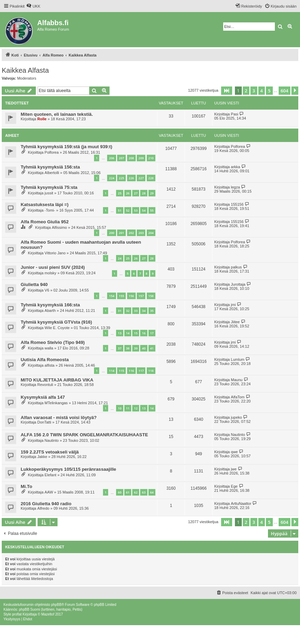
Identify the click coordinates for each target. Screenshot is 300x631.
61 (128, 492)
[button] (226, 90)
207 (121, 158)
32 (128, 310)
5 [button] (269, 91)
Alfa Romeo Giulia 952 (45, 221)
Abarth (49, 310)
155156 (237, 204)
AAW (48, 492)
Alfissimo (59, 227)
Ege (234, 486)
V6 (46, 290)
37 (119, 348)
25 (119, 193)
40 (143, 348)
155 (121, 296)
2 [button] (246, 91)
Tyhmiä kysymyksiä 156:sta (50, 167)
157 (141, 296)
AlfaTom (238, 397)
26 (128, 193)
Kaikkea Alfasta (25, 70)
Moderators (27, 78)
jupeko (236, 417)
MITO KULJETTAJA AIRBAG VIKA (57, 380)
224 (111, 178)
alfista (49, 365)
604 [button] (284, 91)
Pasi (234, 114)
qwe (234, 452)
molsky (50, 273)
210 (151, 158)
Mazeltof (47, 614)
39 (135, 348)
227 (141, 178)
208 (131, 158)
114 (111, 370)
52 (128, 210)
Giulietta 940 (34, 284)
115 (121, 370)
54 (143, 210)
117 (141, 370)
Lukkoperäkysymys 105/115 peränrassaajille (68, 469)
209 (141, 158)
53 (135, 210)
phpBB (56, 605)
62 (135, 492)
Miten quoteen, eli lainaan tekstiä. (57, 114)
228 (151, 178)
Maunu (236, 380)
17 (152, 333)
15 (135, 333)
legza (235, 187)
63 (143, 492)
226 (131, 178)
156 (131, 296)
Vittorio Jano (54, 253)
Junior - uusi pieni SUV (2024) (53, 267)
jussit (48, 193)
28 (143, 193)
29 (152, 193)
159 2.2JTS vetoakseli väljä (50, 452)
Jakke (42, 457)
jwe (234, 469)
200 (111, 233)
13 (119, 333)
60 (119, 492)
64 (152, 492)
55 (152, 210)
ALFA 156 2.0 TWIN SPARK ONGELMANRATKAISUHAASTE (84, 434)
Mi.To (26, 486)
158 (151, 296)
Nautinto (51, 440)
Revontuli (45, 385)
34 (143, 310)
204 (151, 233)
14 (128, 333)
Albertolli (51, 173)
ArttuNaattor (241, 503)
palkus (236, 267)
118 (151, 370)
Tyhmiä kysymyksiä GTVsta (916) (56, 322)
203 (141, 233)
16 (143, 333)
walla (48, 348)
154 (111, 296)
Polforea (51, 152)
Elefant (50, 475)
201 (121, 233)
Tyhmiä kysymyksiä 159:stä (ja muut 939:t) (66, 146)
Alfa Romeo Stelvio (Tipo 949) (53, 342)
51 (119, 210)
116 (131, 370)
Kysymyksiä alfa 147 (43, 397)
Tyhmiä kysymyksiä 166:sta (50, 304)
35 (152, 310)
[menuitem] (33, 6)
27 (135, 193)
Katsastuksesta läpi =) (45, 204)
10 (119, 408)
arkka (235, 167)
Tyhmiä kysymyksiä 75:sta (49, 187)
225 (121, 178)
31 (119, 310)
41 (152, 348)
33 (135, 310)
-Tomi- (49, 210)
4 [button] (261, 91)
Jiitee (235, 322)
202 (131, 233)
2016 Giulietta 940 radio (46, 503)
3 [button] (253, 91)
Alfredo (43, 508)
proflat (17, 614)
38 (128, 348)
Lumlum (237, 359)
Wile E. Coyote (57, 328)
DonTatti (44, 422)
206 (111, 158)
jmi (233, 305)
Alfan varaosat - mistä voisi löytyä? (59, 417)
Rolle (41, 119)
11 (128, 408)
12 (135, 408)
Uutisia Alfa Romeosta (45, 359)
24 (119, 258)
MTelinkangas (56, 403)
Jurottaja (238, 284)
